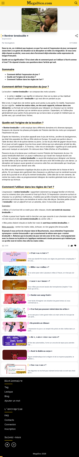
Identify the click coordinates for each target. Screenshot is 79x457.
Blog (6, 396)
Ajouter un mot (12, 400)
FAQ (6, 415)
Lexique (8, 391)
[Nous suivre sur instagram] (13, 445)
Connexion (10, 424)
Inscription (10, 429)
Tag (6, 387)
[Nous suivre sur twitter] (7, 445)
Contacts (9, 420)
